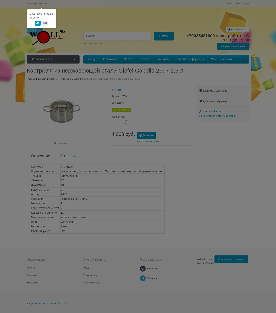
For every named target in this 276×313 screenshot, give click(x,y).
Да (37, 23)
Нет (45, 23)
